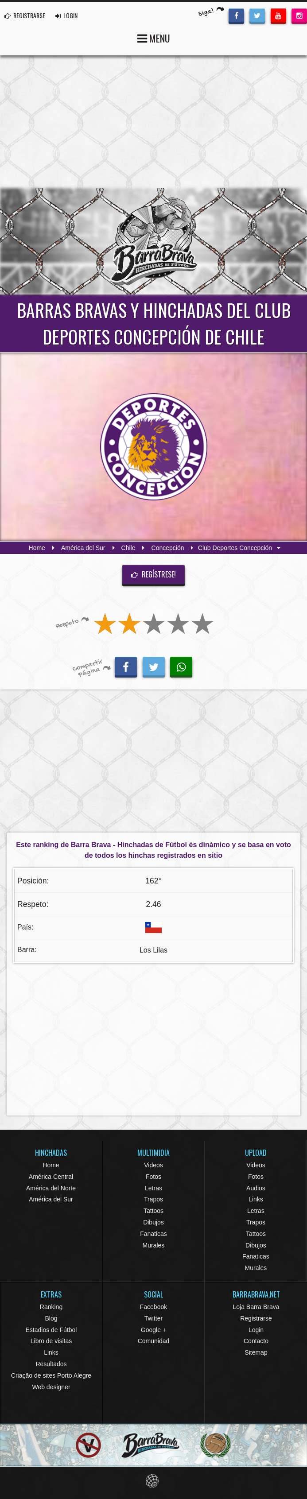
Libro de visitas (51, 1340)
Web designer (51, 1387)
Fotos (153, 1176)
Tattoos (153, 1210)
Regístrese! (153, 574)
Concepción (168, 547)
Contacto (256, 1340)
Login (256, 1329)
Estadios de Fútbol (51, 1329)
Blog (51, 1318)
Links (256, 1199)
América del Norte (51, 1188)
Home (37, 547)
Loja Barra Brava (256, 1306)
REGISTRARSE (24, 15)
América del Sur (83, 547)
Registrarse (256, 1318)
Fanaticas (153, 1233)
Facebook (153, 1306)
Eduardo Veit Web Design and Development (153, 1481)
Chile (128, 547)
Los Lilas (153, 950)
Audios (255, 1188)
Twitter (153, 1318)
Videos (153, 1165)
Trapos (153, 1199)
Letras (153, 1188)
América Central (51, 1176)
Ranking (51, 1306)
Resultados (50, 1363)
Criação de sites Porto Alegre (51, 1375)
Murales (154, 1245)
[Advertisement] (153, 122)
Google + (153, 1329)
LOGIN (66, 15)
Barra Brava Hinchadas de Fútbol (153, 241)
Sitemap (256, 1352)
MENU (153, 37)
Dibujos (153, 1222)
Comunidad (154, 1340)
